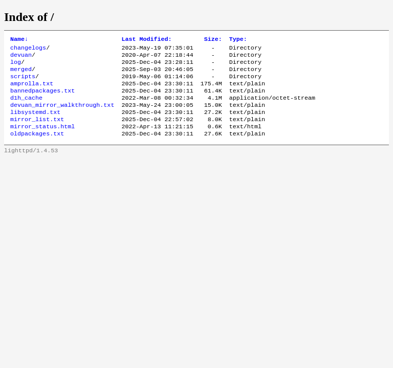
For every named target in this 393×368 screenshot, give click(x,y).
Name (19, 40)
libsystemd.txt (35, 123)
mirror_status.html (42, 139)
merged (21, 74)
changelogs (28, 49)
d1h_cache (26, 107)
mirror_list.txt (37, 131)
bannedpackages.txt (42, 99)
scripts (22, 82)
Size (213, 40)
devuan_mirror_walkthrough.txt (62, 115)
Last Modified (146, 40)
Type (238, 40)
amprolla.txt (31, 90)
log (15, 66)
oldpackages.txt (37, 148)
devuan (21, 58)
